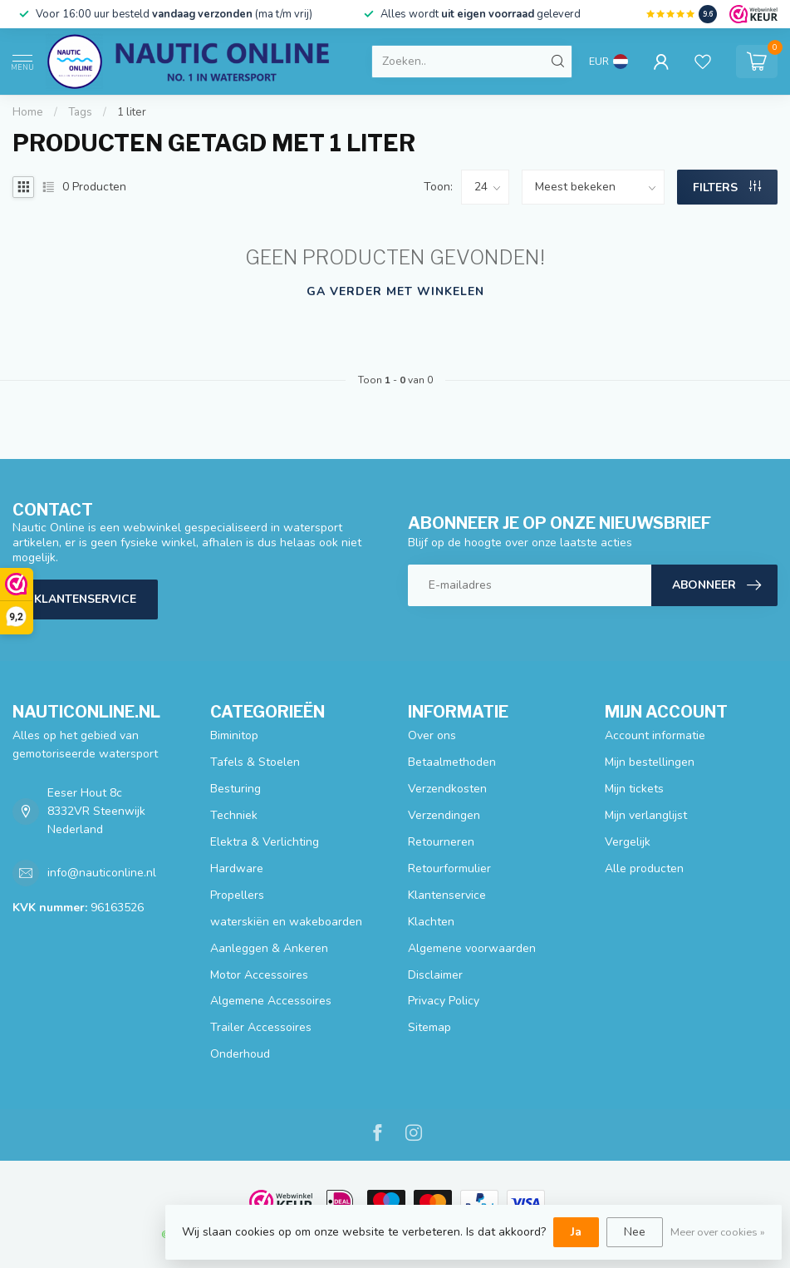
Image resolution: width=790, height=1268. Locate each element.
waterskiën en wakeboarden (286, 922)
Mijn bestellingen (649, 762)
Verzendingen (444, 815)
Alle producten (644, 868)
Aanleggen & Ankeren (269, 948)
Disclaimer (435, 975)
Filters (727, 187)
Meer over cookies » (717, 1232)
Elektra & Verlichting (264, 842)
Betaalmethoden (452, 762)
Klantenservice (85, 599)
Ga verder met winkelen (395, 291)
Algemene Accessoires (270, 1001)
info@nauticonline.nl (101, 873)
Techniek (234, 815)
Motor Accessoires (259, 975)
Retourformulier (449, 868)
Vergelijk (627, 842)
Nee (634, 1232)
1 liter (131, 112)
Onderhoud (240, 1054)
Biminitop (234, 735)
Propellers (237, 895)
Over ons (432, 735)
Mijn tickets (634, 789)
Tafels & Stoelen (255, 762)
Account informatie (655, 735)
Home (27, 112)
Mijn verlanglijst (646, 815)
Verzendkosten (447, 789)
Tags (80, 112)
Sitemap (429, 1027)
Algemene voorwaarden (472, 948)
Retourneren (441, 842)
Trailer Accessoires (261, 1027)
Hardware (236, 868)
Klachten (431, 922)
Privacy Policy (443, 1001)
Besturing (235, 789)
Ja (576, 1232)
